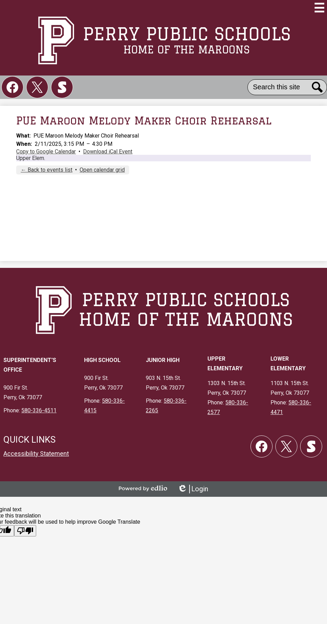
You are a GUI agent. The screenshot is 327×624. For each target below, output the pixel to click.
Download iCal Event (107, 151)
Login (192, 489)
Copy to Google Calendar (46, 151)
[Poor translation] (25, 530)
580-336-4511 (39, 410)
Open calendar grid (102, 170)
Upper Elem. (30, 158)
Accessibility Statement (36, 453)
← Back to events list (46, 170)
